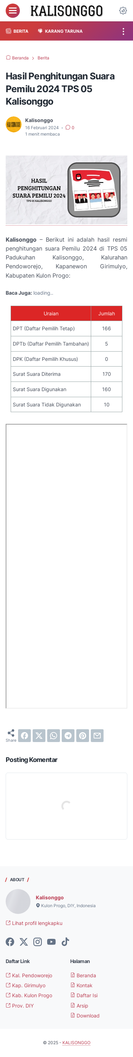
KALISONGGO (76, 1042)
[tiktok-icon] (65, 942)
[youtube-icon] (51, 942)
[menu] (13, 11)
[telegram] (68, 735)
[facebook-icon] (10, 942)
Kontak (81, 985)
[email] (97, 735)
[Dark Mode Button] (123, 10)
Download (85, 1016)
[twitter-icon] (24, 942)
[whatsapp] (53, 735)
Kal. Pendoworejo (29, 975)
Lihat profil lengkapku (34, 923)
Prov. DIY (20, 1006)
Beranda (83, 975)
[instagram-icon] (37, 942)
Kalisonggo (50, 897)
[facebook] (24, 735)
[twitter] (39, 735)
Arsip (79, 1006)
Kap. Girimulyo (25, 985)
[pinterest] (82, 735)
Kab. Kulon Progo (29, 995)
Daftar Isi (84, 995)
